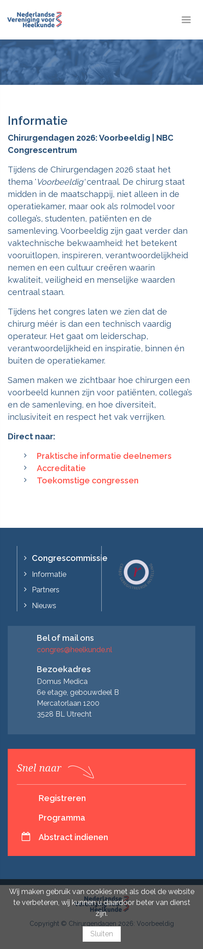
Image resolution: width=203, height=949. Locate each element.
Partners (45, 589)
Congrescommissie (70, 558)
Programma (62, 817)
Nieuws (44, 605)
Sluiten (101, 933)
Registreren (62, 798)
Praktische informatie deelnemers (104, 456)
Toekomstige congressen (88, 480)
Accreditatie (61, 468)
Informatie (49, 574)
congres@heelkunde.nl (74, 649)
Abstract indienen (73, 837)
